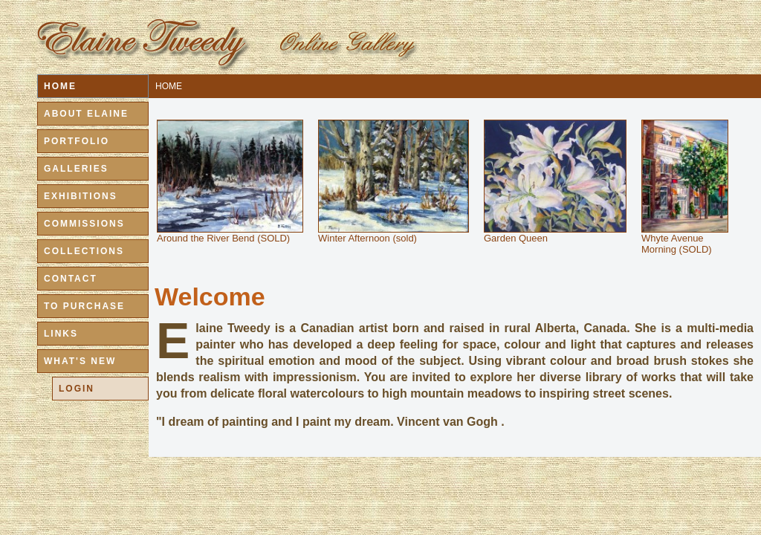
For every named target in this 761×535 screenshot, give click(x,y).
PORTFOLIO (76, 141)
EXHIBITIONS (80, 196)
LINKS (61, 333)
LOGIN (76, 388)
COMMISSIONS (84, 223)
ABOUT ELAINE (86, 113)
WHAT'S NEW (80, 361)
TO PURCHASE (84, 306)
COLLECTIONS (84, 251)
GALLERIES (76, 168)
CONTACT (70, 278)
